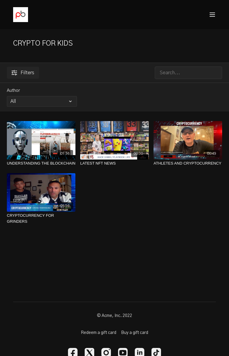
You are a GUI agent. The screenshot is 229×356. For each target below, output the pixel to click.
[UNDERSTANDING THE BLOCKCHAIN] (41, 163)
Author (13, 91)
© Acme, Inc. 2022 (114, 316)
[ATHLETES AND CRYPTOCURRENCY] (188, 163)
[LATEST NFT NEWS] (114, 163)
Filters (23, 72)
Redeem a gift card (98, 333)
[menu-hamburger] (212, 14)
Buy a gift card (134, 333)
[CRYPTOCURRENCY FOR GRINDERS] (41, 218)
